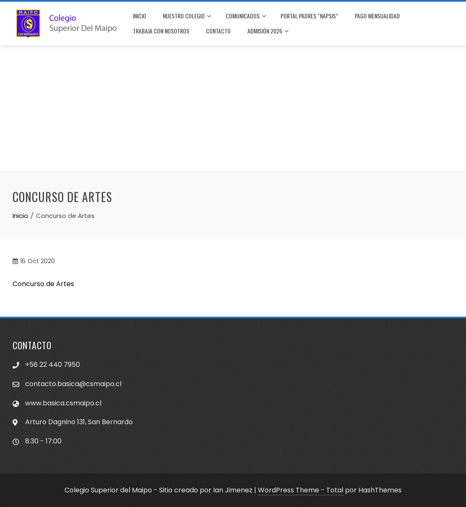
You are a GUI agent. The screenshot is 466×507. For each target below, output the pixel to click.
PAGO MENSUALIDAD (377, 15)
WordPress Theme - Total (300, 490)
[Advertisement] (233, 107)
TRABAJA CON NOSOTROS (161, 30)
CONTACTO (218, 30)
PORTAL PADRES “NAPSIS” (309, 15)
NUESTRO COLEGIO (187, 16)
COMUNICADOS (246, 16)
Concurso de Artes (43, 284)
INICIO (139, 15)
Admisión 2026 (267, 31)
